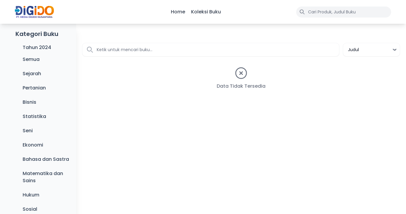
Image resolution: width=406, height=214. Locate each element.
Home (178, 11)
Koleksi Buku (206, 11)
